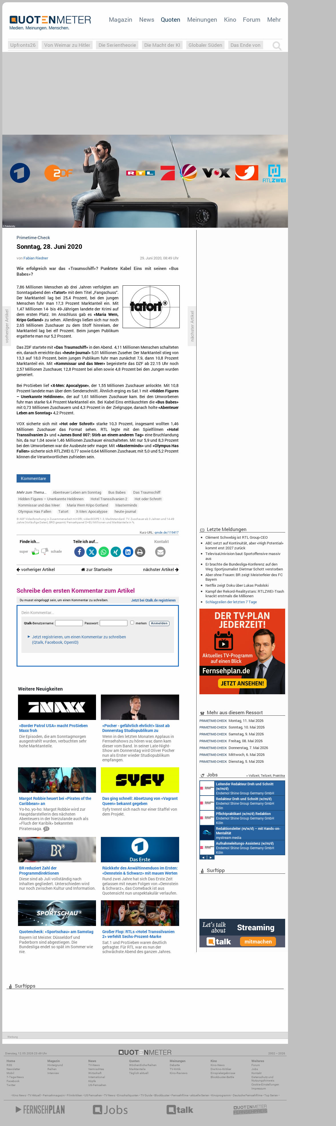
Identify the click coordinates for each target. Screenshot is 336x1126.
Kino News (19, 1095)
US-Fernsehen (97, 1085)
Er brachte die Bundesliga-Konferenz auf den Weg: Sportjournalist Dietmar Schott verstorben (244, 566)
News (146, 19)
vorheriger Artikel (36, 569)
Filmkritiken (74, 1095)
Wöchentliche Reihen (143, 1065)
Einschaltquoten (128, 1095)
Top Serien (271, 1095)
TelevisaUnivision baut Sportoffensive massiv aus (243, 556)
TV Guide (146, 1095)
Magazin (120, 19)
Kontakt (256, 1073)
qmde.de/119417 (167, 532)
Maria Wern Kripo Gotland (87, 505)
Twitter (11, 1085)
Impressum (258, 1088)
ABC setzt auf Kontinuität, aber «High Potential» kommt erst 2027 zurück (244, 545)
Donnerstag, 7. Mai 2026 (233, 747)
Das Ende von (246, 45)
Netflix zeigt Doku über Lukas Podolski (237, 585)
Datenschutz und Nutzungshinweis (262, 1078)
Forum (251, 19)
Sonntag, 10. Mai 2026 (232, 727)
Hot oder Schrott (148, 499)
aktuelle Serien (199, 1095)
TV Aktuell (34, 1095)
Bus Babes (117, 492)
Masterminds (126, 505)
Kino (230, 19)
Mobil (10, 1073)
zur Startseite (96, 569)
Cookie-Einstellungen (265, 1084)
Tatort (63, 511)
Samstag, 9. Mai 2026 (231, 734)
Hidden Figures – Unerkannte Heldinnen (50, 499)
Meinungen (202, 19)
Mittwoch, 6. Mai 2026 (232, 754)
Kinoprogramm (221, 1095)
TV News (109, 1095)
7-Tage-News (15, 1077)
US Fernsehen (93, 1095)
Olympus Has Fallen (34, 511)
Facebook (13, 1081)
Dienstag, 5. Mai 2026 (231, 761)
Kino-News (218, 1065)
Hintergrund (55, 1065)
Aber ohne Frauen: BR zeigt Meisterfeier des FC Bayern (244, 577)
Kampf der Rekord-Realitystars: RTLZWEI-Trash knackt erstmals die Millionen (244, 593)
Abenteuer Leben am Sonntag (77, 492)
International (96, 1077)
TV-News (94, 1065)
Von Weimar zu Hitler (67, 45)
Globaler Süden (205, 45)
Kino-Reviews (178, 1073)
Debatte (175, 1065)
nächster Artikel (161, 569)
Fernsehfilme (179, 1095)
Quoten (170, 19)
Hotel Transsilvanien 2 (109, 499)
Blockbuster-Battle (222, 1077)
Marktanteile (137, 1069)
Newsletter (13, 1069)
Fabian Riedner (35, 258)
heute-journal (125, 511)
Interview (53, 1073)
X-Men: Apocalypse (91, 511)
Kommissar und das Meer (39, 505)
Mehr (274, 19)
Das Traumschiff (146, 492)
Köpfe (92, 1081)
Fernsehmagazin (54, 1095)
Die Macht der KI (162, 45)
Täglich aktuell (139, 1073)
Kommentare (33, 478)
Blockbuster (161, 1095)
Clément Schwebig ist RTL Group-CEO (236, 537)
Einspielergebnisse (223, 1073)
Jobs (254, 1069)
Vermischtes (96, 1069)
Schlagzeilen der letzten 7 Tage (231, 601)
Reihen (52, 1069)
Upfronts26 (23, 45)
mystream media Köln (240, 833)
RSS (9, 1065)
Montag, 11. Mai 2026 (231, 720)
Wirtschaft (94, 1073)
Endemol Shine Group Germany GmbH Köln (237, 788)
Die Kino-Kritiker (221, 1069)
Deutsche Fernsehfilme (247, 1095)
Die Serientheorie (117, 45)
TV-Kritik (175, 1069)
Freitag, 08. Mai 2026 (231, 740)
